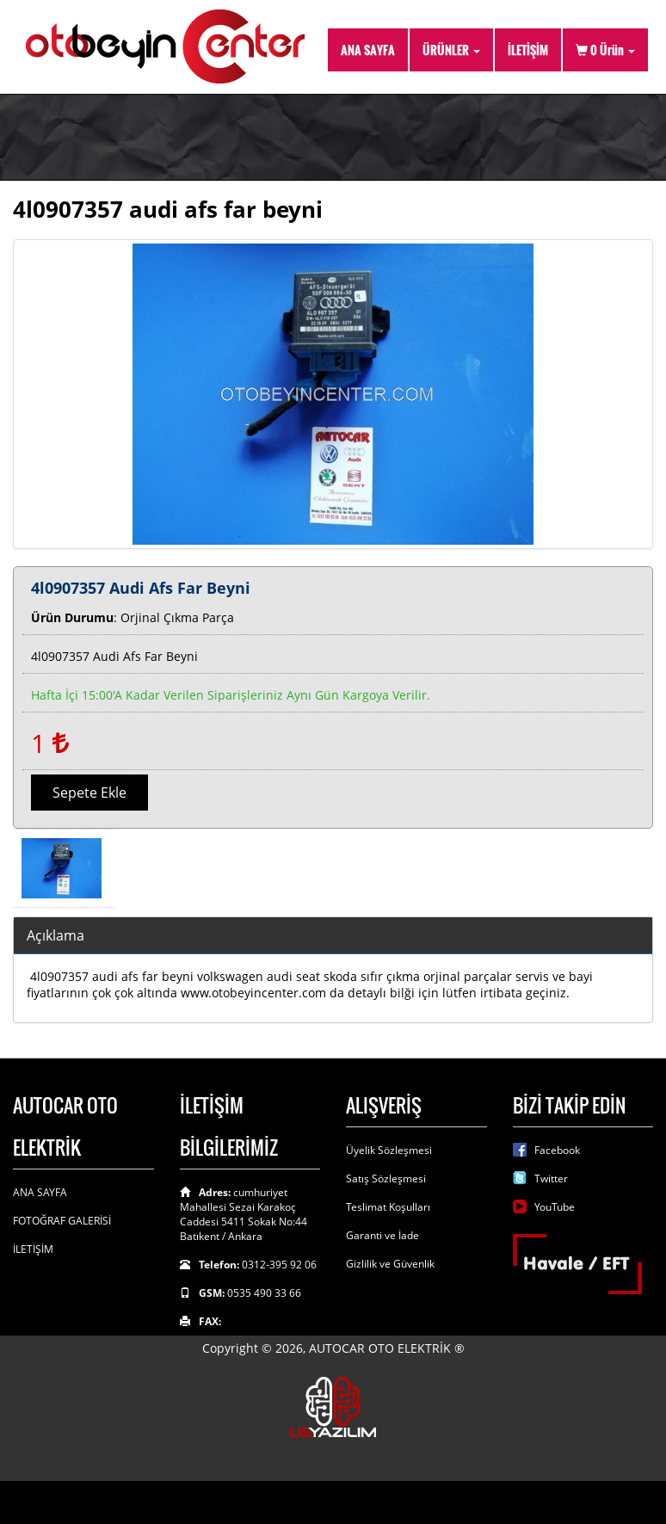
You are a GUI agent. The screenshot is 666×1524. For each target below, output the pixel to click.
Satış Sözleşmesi (386, 1178)
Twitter (551, 1178)
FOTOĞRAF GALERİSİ (62, 1220)
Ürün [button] (605, 49)
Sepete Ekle (89, 792)
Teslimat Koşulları (388, 1207)
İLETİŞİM (528, 49)
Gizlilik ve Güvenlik (390, 1263)
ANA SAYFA (368, 49)
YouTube (554, 1207)
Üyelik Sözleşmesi (389, 1150)
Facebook (557, 1150)
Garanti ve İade (382, 1235)
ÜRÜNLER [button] (451, 49)
